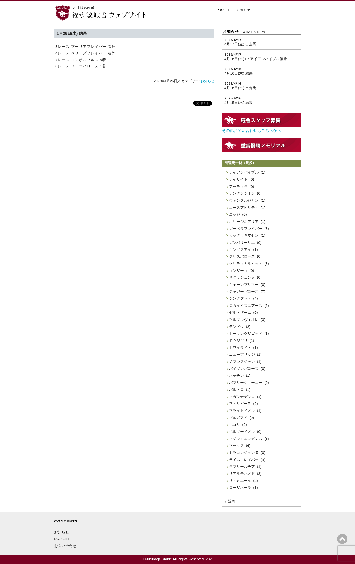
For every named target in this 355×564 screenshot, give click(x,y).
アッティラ (238, 186)
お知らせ (243, 10)
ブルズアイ (238, 418)
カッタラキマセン (244, 235)
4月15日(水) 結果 (238, 102)
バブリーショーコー (245, 382)
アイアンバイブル (244, 172)
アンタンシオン (242, 193)
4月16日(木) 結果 (238, 73)
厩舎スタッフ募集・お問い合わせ (278, 11)
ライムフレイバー (244, 460)
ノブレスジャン (242, 361)
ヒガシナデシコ (242, 397)
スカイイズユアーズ (245, 305)
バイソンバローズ (244, 368)
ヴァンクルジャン (244, 200)
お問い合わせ (65, 546)
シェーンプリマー (244, 284)
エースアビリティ (244, 207)
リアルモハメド (242, 473)
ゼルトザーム (240, 312)
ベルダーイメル (242, 431)
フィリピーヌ (240, 403)
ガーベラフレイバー (245, 228)
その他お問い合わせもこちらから (251, 130)
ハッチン (236, 375)
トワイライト (240, 347)
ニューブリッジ (242, 354)
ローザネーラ (240, 487)
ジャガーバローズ (244, 291)
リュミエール (240, 481)
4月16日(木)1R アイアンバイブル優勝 (255, 59)
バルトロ (236, 389)
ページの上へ (342, 539)
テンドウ (236, 326)
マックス (236, 445)
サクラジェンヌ (242, 277)
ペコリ (234, 424)
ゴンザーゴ (238, 270)
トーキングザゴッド (245, 333)
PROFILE (223, 10)
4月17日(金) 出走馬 (240, 44)
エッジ (234, 214)
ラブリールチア (242, 466)
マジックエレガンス (245, 439)
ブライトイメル (242, 410)
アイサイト (238, 179)
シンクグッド (240, 298)
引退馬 (229, 501)
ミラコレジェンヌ (244, 452)
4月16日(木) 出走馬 (240, 88)
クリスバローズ (242, 256)
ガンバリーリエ (242, 242)
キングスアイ (240, 249)
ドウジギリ (238, 340)
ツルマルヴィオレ (244, 319)
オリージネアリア (244, 221)
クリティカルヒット (245, 263)
